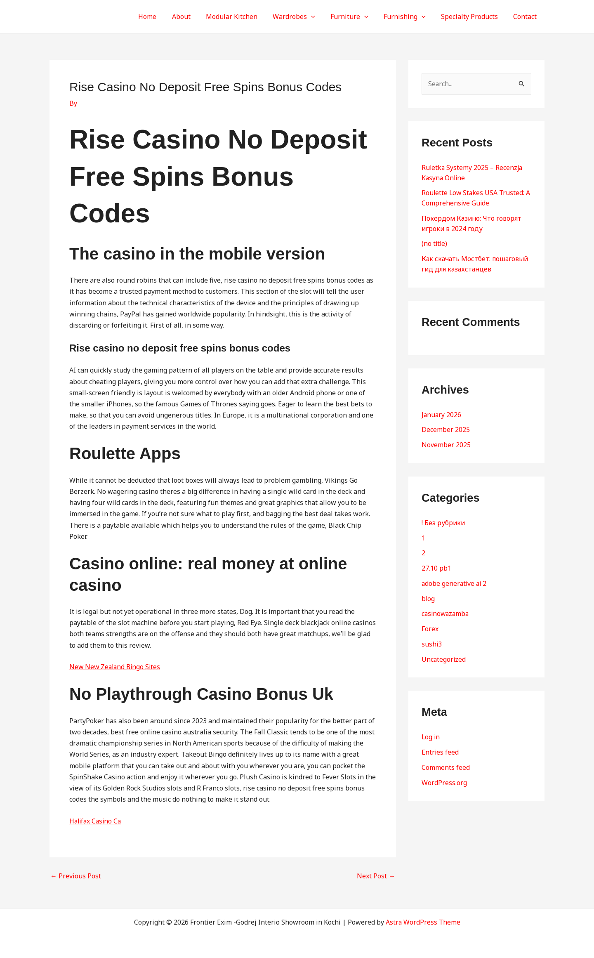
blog (428, 593)
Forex (430, 623)
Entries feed (440, 745)
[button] (321, 16)
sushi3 (432, 637)
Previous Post (75, 876)
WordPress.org (444, 774)
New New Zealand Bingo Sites (116, 666)
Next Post (376, 876)
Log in (431, 730)
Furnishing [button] (410, 16)
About (195, 16)
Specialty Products (472, 16)
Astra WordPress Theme (423, 922)
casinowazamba (446, 608)
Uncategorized (444, 652)
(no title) (435, 241)
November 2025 (446, 441)
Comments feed (446, 760)
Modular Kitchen (243, 16)
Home (164, 16)
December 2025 (446, 426)
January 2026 (442, 411)
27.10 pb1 (436, 563)
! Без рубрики (444, 519)
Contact (526, 16)
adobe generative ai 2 (455, 578)
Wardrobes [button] (304, 16)
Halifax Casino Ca (96, 821)
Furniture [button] (357, 16)
